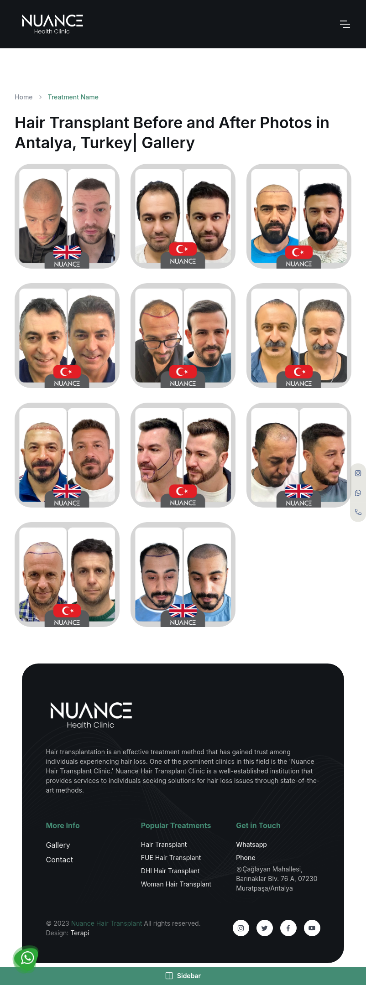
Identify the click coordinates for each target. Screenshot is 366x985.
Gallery (58, 845)
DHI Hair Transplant (170, 871)
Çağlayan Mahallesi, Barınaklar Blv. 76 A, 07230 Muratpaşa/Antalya (276, 878)
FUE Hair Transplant (171, 857)
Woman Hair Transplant (176, 884)
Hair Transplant (164, 844)
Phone (246, 857)
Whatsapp (251, 844)
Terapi (79, 933)
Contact (59, 859)
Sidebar (183, 976)
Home (24, 97)
